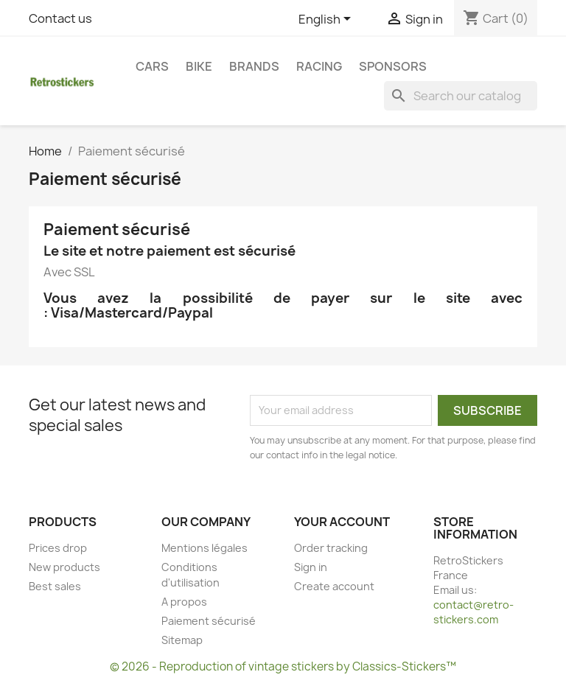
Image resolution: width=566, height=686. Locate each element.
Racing (319, 66)
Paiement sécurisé (208, 621)
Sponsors (393, 66)
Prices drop (58, 548)
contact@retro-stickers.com (473, 612)
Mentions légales (204, 548)
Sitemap (182, 640)
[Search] (460, 96)
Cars (152, 66)
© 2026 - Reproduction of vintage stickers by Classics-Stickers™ (283, 666)
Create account (334, 586)
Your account (342, 522)
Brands (254, 66)
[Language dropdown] (327, 20)
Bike (199, 66)
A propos (184, 602)
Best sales (55, 586)
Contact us (60, 18)
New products (64, 567)
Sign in (310, 567)
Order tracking (331, 548)
